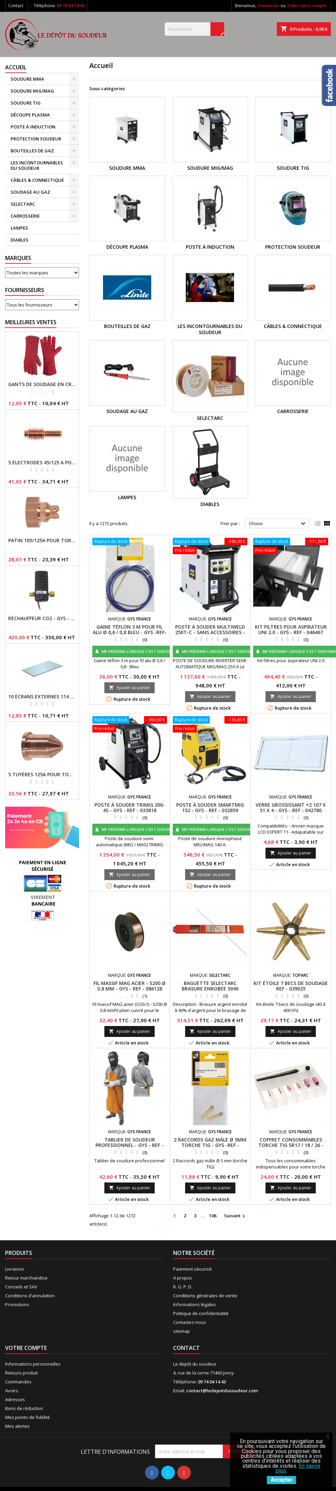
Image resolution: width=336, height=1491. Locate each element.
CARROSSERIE (25, 216)
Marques (18, 258)
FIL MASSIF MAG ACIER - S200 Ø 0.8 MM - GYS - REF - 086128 (129, 986)
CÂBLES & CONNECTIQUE (37, 180)
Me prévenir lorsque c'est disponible (136, 651)
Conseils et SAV (21, 1287)
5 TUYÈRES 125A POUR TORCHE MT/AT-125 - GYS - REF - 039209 (42, 774)
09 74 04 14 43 (71, 6)
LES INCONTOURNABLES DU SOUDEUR (37, 165)
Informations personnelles (33, 1364)
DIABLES (19, 240)
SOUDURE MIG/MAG (32, 91)
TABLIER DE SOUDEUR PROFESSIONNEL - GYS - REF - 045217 (129, 1145)
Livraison (14, 1269)
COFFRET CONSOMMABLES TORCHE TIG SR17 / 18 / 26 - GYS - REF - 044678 (290, 1145)
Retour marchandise (26, 1278)
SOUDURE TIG (26, 103)
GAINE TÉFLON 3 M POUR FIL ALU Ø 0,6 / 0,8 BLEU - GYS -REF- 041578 (130, 632)
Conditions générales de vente (205, 1295)
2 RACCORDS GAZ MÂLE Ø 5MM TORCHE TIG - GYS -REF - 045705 (210, 1145)
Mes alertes (17, 1426)
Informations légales (194, 1304)
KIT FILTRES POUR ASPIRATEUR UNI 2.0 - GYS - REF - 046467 (291, 629)
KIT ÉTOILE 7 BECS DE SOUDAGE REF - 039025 (291, 986)
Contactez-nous (189, 1322)
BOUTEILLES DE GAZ (32, 151)
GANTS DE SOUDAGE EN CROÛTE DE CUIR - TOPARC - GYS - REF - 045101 (42, 384)
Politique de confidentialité (201, 1313)
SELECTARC (23, 204)
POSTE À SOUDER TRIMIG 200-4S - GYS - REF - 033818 (129, 807)
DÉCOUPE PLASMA (30, 115)
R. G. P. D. (182, 1287)
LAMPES (19, 228)
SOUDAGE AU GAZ (30, 192)
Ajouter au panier (129, 687)
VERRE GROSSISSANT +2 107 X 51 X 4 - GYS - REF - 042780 (291, 807)
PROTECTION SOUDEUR (36, 139)
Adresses (15, 1399)
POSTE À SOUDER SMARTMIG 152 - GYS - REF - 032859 (210, 807)
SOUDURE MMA (27, 79)
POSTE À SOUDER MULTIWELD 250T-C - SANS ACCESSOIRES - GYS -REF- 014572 (210, 632)
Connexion (268, 6)
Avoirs (11, 1390)
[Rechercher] (194, 29)
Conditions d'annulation (30, 1295)
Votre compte (26, 1348)
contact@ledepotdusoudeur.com (222, 1390)
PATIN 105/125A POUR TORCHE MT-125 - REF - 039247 (42, 540)
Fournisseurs (24, 290)
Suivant (235, 1216)
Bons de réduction (24, 1408)
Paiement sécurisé (192, 1269)
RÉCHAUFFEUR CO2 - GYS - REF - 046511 (42, 618)
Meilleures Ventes (30, 322)
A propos (182, 1278)
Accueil (15, 67)
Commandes (18, 1382)
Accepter (281, 1480)
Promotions (17, 1304)
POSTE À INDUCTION (33, 127)
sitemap (181, 1331)
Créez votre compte (306, 6)
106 (212, 1216)
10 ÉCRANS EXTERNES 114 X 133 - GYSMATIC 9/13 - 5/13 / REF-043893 (42, 696)
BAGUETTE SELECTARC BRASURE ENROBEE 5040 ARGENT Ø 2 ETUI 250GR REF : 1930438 (210, 991)
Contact (15, 6)
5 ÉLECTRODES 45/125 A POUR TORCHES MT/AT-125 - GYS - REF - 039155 (42, 462)
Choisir (278, 524)
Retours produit (21, 1373)
